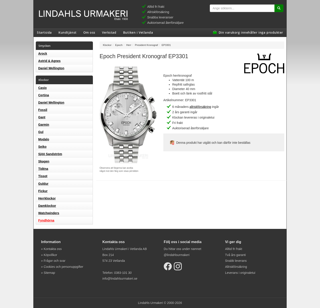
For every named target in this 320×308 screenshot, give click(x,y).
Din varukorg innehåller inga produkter (251, 32)
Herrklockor (47, 198)
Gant (41, 117)
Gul (40, 132)
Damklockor (47, 205)
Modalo (43, 139)
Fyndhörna (46, 220)
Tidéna (43, 168)
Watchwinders (48, 213)
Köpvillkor (50, 255)
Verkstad (109, 32)
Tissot (42, 176)
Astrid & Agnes (49, 61)
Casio (42, 88)
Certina (43, 95)
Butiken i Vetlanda (138, 32)
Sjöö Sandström (50, 154)
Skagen (43, 161)
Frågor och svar (55, 261)
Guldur (43, 183)
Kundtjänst (67, 32)
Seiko (42, 146)
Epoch (118, 44)
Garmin (43, 124)
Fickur (43, 191)
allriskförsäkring (200, 107)
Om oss (89, 32)
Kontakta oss (53, 249)
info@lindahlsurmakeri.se (119, 278)
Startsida (44, 32)
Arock (42, 53)
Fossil (42, 110)
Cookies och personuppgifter (63, 267)
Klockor (107, 44)
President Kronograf (146, 44)
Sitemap (49, 273)
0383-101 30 (123, 273)
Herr (128, 44)
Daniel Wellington (51, 68)
